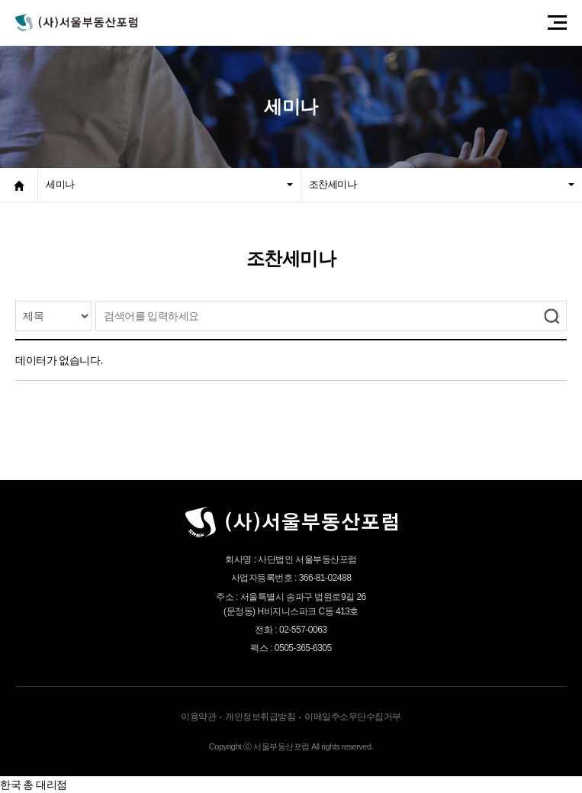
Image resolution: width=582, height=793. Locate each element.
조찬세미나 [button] (442, 184)
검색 (551, 315)
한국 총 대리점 (33, 784)
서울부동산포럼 (76, 23)
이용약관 (198, 716)
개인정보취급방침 (260, 716)
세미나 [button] (169, 184)
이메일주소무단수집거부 (352, 716)
